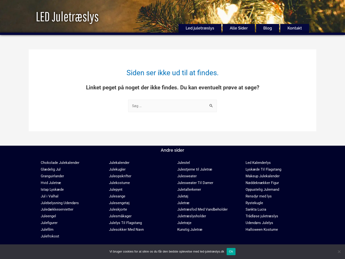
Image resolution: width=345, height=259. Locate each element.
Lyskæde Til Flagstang (263, 169)
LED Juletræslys (67, 16)
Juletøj (182, 196)
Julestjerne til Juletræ (194, 169)
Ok (231, 251)
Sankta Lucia (256, 209)
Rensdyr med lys (259, 196)
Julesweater (187, 176)
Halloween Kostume (262, 229)
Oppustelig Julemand (262, 189)
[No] (339, 251)
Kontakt (295, 28)
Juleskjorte (118, 209)
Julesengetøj (119, 203)
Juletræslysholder (191, 216)
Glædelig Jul (51, 169)
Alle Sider (239, 28)
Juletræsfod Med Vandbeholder (202, 209)
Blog (267, 28)
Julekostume (119, 183)
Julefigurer (49, 223)
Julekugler (117, 169)
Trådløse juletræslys (262, 216)
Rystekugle (254, 203)
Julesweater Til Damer (195, 183)
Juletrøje (184, 223)
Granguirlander (52, 176)
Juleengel (48, 216)
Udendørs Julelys (259, 223)
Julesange (117, 196)
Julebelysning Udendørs (60, 203)
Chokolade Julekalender (60, 163)
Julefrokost (50, 236)
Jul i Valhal (49, 196)
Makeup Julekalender (263, 176)
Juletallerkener (189, 189)
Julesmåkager (120, 216)
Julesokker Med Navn (126, 229)
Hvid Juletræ (51, 183)
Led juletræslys (200, 28)
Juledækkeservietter (57, 209)
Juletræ (183, 203)
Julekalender (119, 163)
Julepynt (115, 189)
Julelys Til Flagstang (125, 223)
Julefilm (47, 229)
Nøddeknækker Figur (262, 183)
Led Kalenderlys (258, 163)
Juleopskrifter (120, 176)
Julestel (183, 163)
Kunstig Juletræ (189, 229)
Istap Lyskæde (52, 189)
